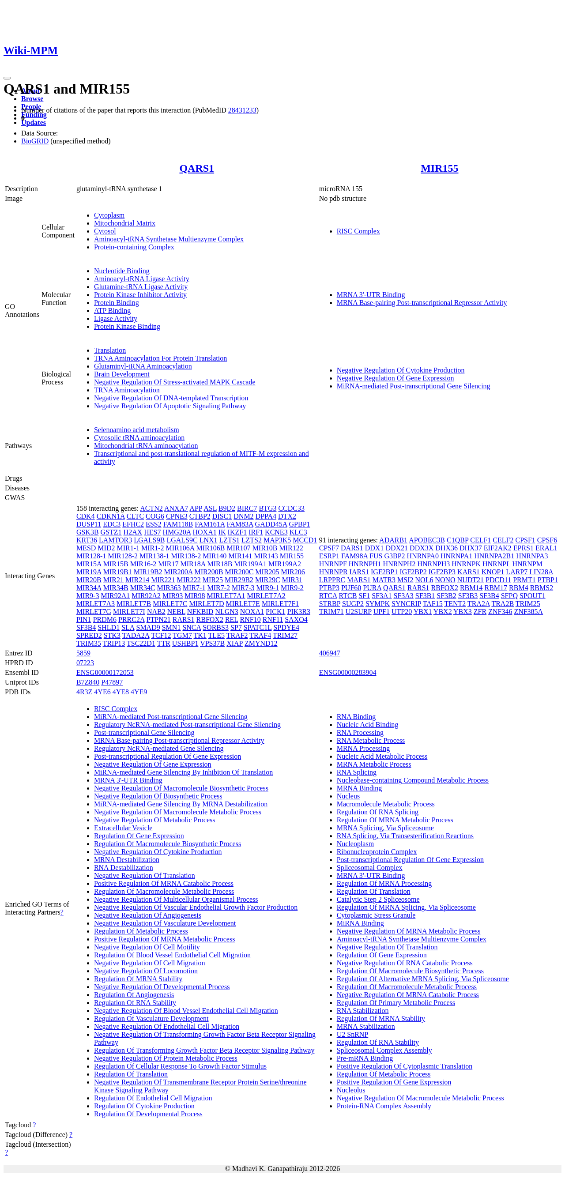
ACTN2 (151, 508)
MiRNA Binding (360, 923)
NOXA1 (252, 611)
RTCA (328, 595)
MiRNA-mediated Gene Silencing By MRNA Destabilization (180, 804)
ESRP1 (329, 556)
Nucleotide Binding (122, 271)
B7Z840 (87, 682)
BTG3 (267, 508)
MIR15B (115, 564)
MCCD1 (305, 540)
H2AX (133, 532)
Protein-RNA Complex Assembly (384, 1106)
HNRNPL (496, 564)
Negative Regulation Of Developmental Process (162, 986)
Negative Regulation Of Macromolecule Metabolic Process (177, 812)
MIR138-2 (186, 556)
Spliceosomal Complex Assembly (384, 1050)
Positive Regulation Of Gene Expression (394, 1082)
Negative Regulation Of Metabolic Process (154, 820)
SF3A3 (403, 595)
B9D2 (226, 508)
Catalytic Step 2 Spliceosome (378, 899)
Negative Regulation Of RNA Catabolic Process (405, 963)
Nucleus (348, 796)
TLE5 (216, 635)
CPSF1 (525, 540)
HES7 (152, 532)
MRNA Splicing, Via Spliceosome (385, 828)
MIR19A (89, 572)
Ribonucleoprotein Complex (377, 851)
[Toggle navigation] (7, 78)
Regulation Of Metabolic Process (141, 931)
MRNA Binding (359, 788)
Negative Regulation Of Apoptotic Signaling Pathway (170, 406)
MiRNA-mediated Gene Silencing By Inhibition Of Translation (183, 772)
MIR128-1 (91, 556)
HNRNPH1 (365, 564)
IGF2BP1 (384, 572)
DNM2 (243, 516)
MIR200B (209, 572)
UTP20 (402, 611)
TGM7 (182, 635)
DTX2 (287, 516)
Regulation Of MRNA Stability (138, 979)
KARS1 (468, 572)
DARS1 (352, 548)
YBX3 (462, 611)
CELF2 (503, 540)
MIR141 (240, 556)
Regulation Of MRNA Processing (384, 883)
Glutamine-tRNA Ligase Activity (141, 286)
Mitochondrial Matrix (124, 223)
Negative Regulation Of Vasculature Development (165, 923)
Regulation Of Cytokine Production (144, 1106)
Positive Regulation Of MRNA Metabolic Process (164, 939)
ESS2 (154, 524)
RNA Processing (360, 732)
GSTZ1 (111, 532)
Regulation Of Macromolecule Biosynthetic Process (167, 843)
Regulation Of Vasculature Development (151, 1018)
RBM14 (471, 587)
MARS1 (358, 580)
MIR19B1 (117, 572)
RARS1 (184, 619)
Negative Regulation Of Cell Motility (147, 947)
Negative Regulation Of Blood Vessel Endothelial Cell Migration (186, 1010)
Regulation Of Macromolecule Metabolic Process (164, 891)
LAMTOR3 (115, 540)
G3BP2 (394, 556)
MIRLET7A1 (226, 595)
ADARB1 (393, 540)
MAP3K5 (277, 540)
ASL (210, 508)
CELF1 (480, 540)
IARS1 (359, 572)
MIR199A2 (284, 564)
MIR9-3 (87, 595)
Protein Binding (116, 302)
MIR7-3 (243, 587)
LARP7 (516, 572)
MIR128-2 (123, 556)
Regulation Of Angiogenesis (134, 994)
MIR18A (193, 564)
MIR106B (210, 548)
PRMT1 (524, 580)
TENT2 (455, 603)
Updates (33, 122)
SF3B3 (468, 595)
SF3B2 (446, 595)
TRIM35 (88, 643)
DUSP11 (88, 524)
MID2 (106, 548)
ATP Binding (112, 310)
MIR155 (439, 168)
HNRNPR (333, 572)
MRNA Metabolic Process (374, 764)
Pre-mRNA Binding (365, 1058)
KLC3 (298, 532)
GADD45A (271, 524)
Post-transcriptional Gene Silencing (144, 732)
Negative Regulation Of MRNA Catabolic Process (408, 994)
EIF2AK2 (498, 548)
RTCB (348, 595)
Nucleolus (351, 1090)
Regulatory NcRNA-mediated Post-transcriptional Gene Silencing (187, 724)
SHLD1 (109, 627)
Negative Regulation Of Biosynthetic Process (158, 796)
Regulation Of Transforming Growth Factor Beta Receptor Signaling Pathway (204, 1050)
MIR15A (89, 564)
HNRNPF (333, 564)
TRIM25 (528, 603)
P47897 (112, 682)
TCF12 (161, 635)
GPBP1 (299, 524)
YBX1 (423, 611)
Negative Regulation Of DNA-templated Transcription (171, 398)
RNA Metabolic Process (371, 740)
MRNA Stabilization (366, 1026)
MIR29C (267, 580)
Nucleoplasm (355, 843)
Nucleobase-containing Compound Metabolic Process (413, 780)
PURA (372, 587)
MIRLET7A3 (95, 603)
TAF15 (433, 603)
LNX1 (209, 540)
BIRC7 (247, 508)
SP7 (236, 627)
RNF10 (250, 619)
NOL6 (424, 580)
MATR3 (384, 580)
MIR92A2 (146, 595)
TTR (163, 643)
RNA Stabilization (363, 1010)
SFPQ (509, 595)
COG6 (155, 516)
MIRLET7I (129, 611)
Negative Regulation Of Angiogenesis (147, 915)
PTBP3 (329, 587)
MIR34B (115, 587)
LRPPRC (332, 580)
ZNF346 (500, 611)
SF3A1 (382, 595)
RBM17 (496, 587)
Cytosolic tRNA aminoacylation (139, 437)
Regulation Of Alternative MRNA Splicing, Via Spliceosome (423, 979)
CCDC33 (291, 508)
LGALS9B (149, 540)
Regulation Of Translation (131, 1074)
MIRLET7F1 (280, 603)
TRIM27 (285, 635)
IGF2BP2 (412, 572)
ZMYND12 (261, 643)
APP (195, 508)
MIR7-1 (194, 587)
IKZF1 (237, 532)
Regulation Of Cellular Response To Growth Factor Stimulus (180, 1066)
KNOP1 (493, 572)
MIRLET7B (134, 603)
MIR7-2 (218, 587)
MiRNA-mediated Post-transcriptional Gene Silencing (413, 386)
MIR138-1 (154, 556)
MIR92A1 (115, 595)
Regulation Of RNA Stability (135, 1002)
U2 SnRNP (353, 1034)
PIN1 (83, 619)
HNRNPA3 (532, 556)
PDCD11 (498, 580)
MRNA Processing (363, 748)
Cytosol (105, 231)
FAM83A (239, 524)
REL (231, 619)
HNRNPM (527, 564)
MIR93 (172, 595)
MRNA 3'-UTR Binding (371, 294)
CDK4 (85, 516)
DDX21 (396, 548)
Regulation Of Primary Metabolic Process (396, 1002)
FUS (375, 556)
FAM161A (210, 524)
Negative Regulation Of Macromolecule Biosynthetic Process (181, 788)
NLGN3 (226, 611)
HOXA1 (205, 532)
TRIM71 (331, 611)
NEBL (176, 611)
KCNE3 (276, 532)
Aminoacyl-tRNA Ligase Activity (141, 278)
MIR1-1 (128, 548)
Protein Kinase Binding (127, 326)
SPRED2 (89, 635)
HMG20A (176, 532)
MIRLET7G (93, 611)
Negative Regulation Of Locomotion (146, 971)
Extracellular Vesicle (123, 828)
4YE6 (102, 692)
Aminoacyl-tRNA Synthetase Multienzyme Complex (169, 239)
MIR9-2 (292, 587)
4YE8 (121, 692)
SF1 (364, 595)
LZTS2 (251, 540)
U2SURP (359, 611)
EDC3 (112, 524)
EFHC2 (133, 524)
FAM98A (354, 556)
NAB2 (156, 611)
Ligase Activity (115, 318)
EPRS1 (523, 548)
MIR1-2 (152, 548)
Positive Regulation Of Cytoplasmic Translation (405, 1066)
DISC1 (222, 516)
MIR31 (292, 580)
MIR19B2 (148, 572)
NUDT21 (470, 580)
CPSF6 (547, 540)
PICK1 (275, 611)
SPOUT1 (533, 595)
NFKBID (200, 611)
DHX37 (471, 548)
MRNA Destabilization (126, 859)
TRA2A (478, 603)
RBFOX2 (209, 619)
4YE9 (139, 692)
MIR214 (137, 580)
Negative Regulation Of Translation (144, 875)
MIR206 (293, 572)
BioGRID (35, 141)
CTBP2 (200, 516)
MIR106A (180, 548)
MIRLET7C (170, 603)
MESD (86, 548)
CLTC (135, 516)
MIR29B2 (239, 580)
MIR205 (267, 572)
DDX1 (374, 548)
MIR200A (178, 572)
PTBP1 (548, 580)
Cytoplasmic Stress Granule (376, 915)
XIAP (234, 643)
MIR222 (189, 580)
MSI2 (405, 580)
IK (222, 532)
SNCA (191, 627)
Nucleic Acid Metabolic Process (382, 756)
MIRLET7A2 (266, 595)
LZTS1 (229, 540)
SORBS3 (216, 627)
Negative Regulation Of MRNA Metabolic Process (409, 931)
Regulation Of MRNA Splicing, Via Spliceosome (406, 907)
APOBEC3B (427, 540)
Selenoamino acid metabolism (136, 429)
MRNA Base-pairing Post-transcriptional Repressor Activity (422, 302)
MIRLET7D (206, 603)
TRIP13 (114, 643)
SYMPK (377, 603)
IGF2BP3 (442, 572)
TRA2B (502, 603)
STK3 (112, 635)
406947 (329, 653)
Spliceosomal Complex (370, 867)
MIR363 (169, 587)
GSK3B (87, 532)
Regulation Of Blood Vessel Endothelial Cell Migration (172, 955)
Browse (32, 98)
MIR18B (219, 564)
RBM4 (518, 587)
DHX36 (446, 548)
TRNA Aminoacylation (127, 390)
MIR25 (213, 580)
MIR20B (89, 580)
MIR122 (291, 548)
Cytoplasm (109, 215)
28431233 (242, 110)
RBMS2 (541, 587)
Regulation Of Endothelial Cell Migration (153, 1098)
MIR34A (89, 587)
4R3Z (84, 692)
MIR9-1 (267, 587)
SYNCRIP (406, 603)
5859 (83, 653)
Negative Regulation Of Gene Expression (395, 378)
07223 (85, 662)
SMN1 (171, 627)
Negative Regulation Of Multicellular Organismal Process (176, 899)
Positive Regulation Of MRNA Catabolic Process (164, 883)
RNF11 (273, 619)
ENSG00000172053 (105, 672)
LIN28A (541, 572)
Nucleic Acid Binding (368, 724)
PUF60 (351, 587)
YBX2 (442, 611)
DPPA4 (266, 516)
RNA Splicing (357, 772)
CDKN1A (111, 516)
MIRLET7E (243, 603)
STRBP (329, 603)
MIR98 (195, 595)
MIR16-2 (143, 564)
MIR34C (142, 587)
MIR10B (265, 548)
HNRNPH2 (399, 564)
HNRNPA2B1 (494, 556)
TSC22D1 (141, 643)
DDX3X (421, 548)
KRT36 (86, 540)
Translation (110, 350)
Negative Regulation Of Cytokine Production (401, 370)
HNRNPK (466, 564)
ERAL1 (546, 548)
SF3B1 (425, 595)
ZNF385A (528, 611)
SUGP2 (353, 603)
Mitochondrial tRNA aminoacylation (146, 445)
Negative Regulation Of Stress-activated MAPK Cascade (175, 382)
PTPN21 (159, 619)
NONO (445, 580)
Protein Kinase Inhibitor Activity (140, 294)
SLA (127, 627)
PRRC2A (131, 619)
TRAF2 (237, 635)
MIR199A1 (250, 564)
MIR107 (238, 548)
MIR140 (214, 556)
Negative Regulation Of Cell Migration (149, 963)
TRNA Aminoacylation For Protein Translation (160, 358)
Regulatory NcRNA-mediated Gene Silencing (159, 748)
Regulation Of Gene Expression (139, 836)
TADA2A (136, 635)
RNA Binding (356, 716)
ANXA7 (176, 508)
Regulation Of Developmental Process (148, 1114)
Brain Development (122, 374)
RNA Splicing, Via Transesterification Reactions (405, 836)
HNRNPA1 (456, 556)
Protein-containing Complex (134, 247)
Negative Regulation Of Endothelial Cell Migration (166, 1026)
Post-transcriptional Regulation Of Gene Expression (167, 756)
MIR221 (163, 580)
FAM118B (178, 524)
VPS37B (212, 643)
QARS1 (196, 168)
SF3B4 (86, 627)
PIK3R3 (298, 611)
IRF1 (256, 532)
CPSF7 (329, 548)
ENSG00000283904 (348, 672)
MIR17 (168, 564)
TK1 (200, 635)
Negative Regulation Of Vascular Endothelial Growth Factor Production (196, 907)
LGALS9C (181, 540)
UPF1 (381, 611)
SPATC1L (258, 627)
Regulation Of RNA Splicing (377, 812)
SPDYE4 (286, 627)
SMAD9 (148, 627)
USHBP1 (185, 643)
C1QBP (457, 540)
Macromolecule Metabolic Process (386, 804)
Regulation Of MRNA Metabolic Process (395, 820)
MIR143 (266, 556)
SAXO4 (296, 619)
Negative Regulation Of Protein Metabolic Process (165, 1058)
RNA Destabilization (123, 867)
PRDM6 (105, 619)
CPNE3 (177, 516)
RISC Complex (358, 231)
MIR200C (239, 572)
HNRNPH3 (433, 564)
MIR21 (113, 580)
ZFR (480, 611)
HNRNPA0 (423, 556)
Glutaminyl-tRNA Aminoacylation (143, 366)
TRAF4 (260, 635)
